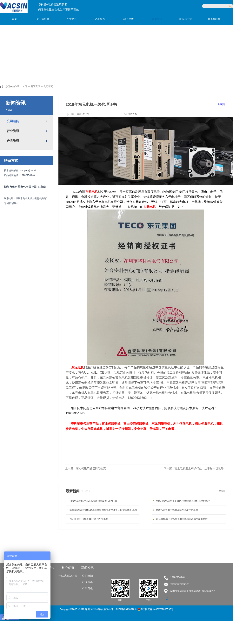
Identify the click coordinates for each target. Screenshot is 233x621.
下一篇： (195, 468)
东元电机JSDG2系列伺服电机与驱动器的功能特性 (182, 519)
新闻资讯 (35, 86)
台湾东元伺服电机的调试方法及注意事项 (177, 510)
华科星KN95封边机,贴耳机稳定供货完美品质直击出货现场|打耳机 (103, 510)
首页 (14, 18)
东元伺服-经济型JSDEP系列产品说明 (89, 519)
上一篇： (85, 468)
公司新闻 (48, 86)
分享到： (222, 104)
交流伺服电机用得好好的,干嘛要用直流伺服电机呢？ (183, 500)
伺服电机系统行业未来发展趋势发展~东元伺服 (93, 500)
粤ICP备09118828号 (126, 609)
